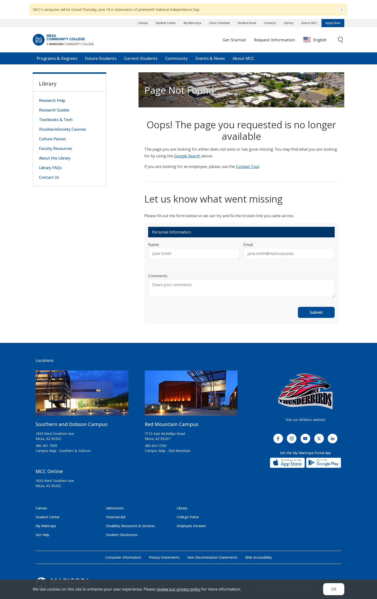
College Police (188, 517)
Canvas (143, 23)
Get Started (234, 40)
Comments (158, 275)
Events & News (210, 58)
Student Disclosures (122, 534)
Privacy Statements (164, 557)
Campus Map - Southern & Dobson (63, 450)
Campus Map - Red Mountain (167, 450)
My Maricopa (192, 23)
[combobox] (318, 40)
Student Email (247, 23)
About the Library (54, 158)
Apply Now (332, 23)
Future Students (100, 58)
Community (176, 58)
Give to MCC (309, 23)
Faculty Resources (55, 148)
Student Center (166, 23)
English (315, 40)
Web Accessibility (258, 557)
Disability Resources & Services (130, 526)
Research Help (52, 100)
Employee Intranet (191, 526)
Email (248, 244)
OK (333, 589)
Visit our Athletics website (305, 419)
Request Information (274, 40)
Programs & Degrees (57, 58)
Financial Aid (115, 517)
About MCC (243, 58)
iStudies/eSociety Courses (62, 129)
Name (153, 244)
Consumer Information (123, 557)
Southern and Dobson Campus (71, 424)
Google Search (187, 156)
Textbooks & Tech (56, 119)
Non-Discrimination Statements (212, 557)
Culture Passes (52, 139)
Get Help (42, 534)
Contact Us (49, 177)
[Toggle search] (340, 40)
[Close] (341, 9)
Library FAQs (50, 167)
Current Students (140, 58)
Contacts (270, 23)
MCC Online (49, 471)
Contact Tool (247, 166)
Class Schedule (219, 23)
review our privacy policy (178, 589)
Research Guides (54, 110)
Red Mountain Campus (171, 424)
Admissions (115, 508)
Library (288, 23)
